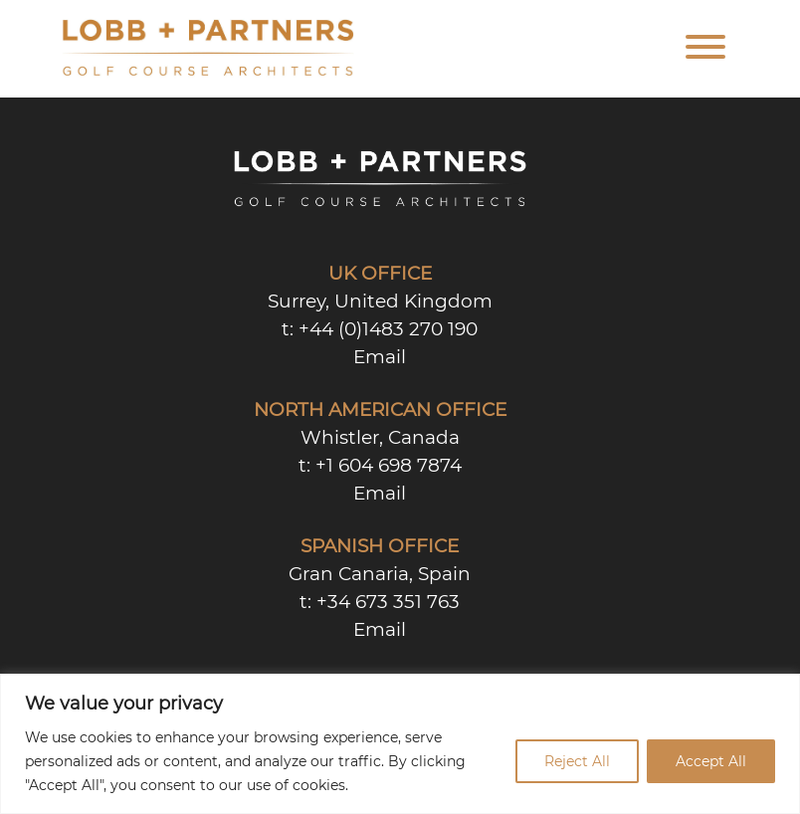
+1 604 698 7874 (388, 465)
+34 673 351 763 (388, 601)
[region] (400, 744)
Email (379, 356)
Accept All (711, 761)
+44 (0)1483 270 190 (388, 328)
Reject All (577, 761)
